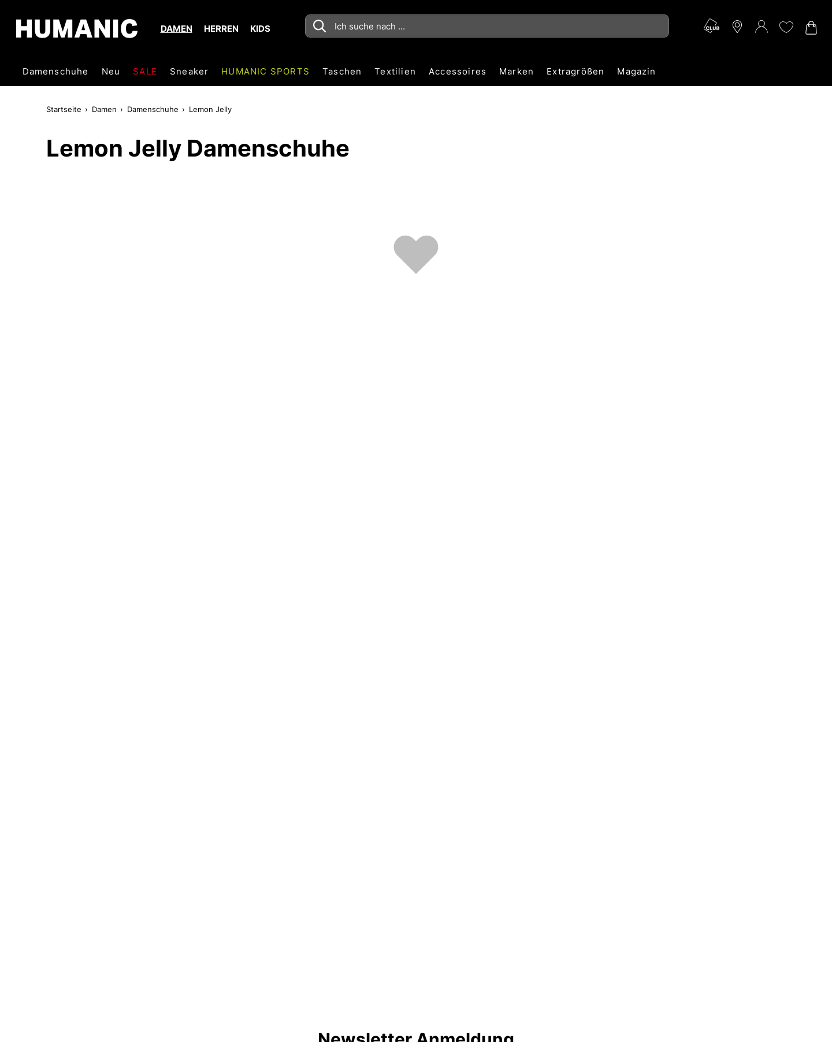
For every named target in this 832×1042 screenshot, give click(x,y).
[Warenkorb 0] (810, 27)
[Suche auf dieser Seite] (487, 26)
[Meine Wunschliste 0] (786, 27)
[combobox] (487, 26)
